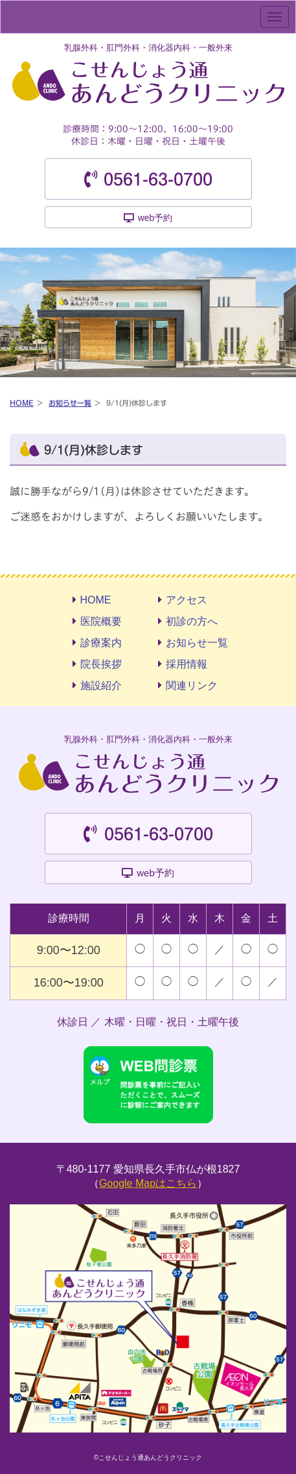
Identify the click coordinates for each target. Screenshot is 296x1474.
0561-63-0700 (158, 179)
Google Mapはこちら (148, 1183)
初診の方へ (192, 621)
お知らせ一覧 (70, 402)
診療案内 (101, 642)
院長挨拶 (101, 664)
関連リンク (192, 685)
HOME (22, 402)
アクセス (186, 599)
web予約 (155, 218)
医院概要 (101, 621)
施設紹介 (101, 685)
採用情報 (186, 664)
